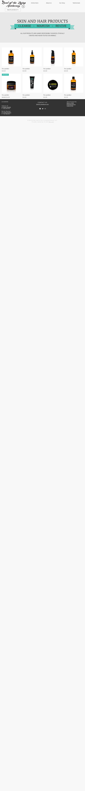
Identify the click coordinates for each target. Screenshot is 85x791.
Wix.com (51, 122)
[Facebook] (40, 108)
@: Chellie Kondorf (6, 112)
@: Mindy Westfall (6, 107)
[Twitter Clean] (42, 108)
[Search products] (13, 9)
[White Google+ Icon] (45, 108)
